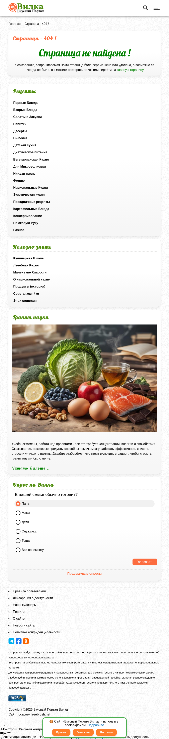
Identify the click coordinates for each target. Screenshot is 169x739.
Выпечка (20, 138)
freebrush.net (40, 714)
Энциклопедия (25, 300)
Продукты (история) (29, 286)
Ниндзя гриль (24, 173)
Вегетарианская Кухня (31, 159)
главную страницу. (130, 70)
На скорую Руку (25, 223)
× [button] (4, 725)
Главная (14, 24)
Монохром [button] (9, 729)
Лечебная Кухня (26, 265)
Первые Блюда (25, 102)
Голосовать (145, 562)
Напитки (19, 124)
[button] (1, 726)
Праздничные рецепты (31, 202)
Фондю (19, 180)
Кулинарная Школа (28, 258)
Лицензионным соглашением (137, 652)
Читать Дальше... (31, 468)
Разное (18, 230)
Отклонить (83, 732)
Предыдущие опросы (84, 573)
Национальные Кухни (30, 187)
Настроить (106, 732)
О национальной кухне (31, 279)
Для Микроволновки (29, 166)
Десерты (20, 131)
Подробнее (95, 725)
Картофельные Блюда (31, 209)
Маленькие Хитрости (30, 272)
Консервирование (27, 216)
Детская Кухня (24, 145)
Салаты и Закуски (27, 117)
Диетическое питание (30, 152)
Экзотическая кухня (29, 194)
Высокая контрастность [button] (36, 729)
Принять (61, 732)
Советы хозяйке (26, 293)
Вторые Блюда (25, 110)
